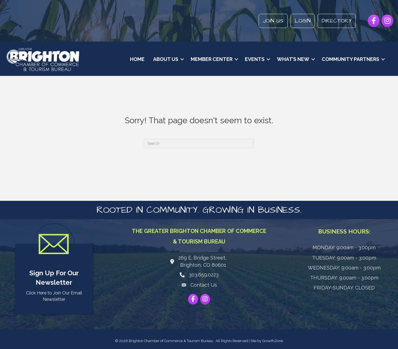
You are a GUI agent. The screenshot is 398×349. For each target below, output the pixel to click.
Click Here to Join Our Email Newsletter (54, 296)
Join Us (273, 21)
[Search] (199, 143)
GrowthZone (272, 340)
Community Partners (349, 59)
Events (254, 59)
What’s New (292, 59)
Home (136, 59)
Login (302, 21)
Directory (336, 21)
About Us (164, 59)
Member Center (211, 59)
